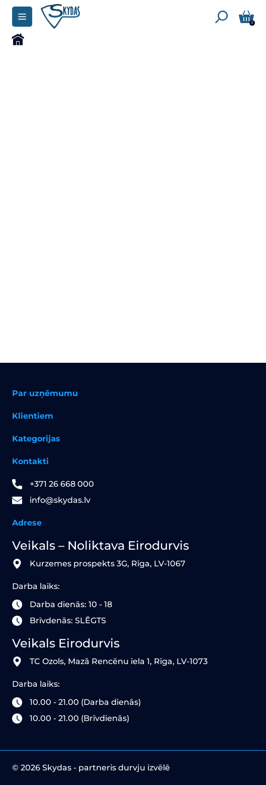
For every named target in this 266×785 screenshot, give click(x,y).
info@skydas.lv (60, 500)
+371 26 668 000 (62, 484)
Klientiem (32, 416)
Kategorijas (36, 438)
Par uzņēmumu (45, 393)
